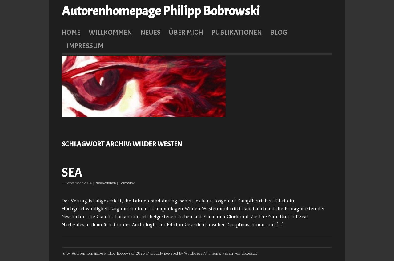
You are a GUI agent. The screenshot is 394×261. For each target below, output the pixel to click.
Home (71, 32)
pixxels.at (249, 253)
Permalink (127, 183)
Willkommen (110, 32)
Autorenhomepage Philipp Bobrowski (161, 11)
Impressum (85, 45)
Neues (150, 32)
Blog (278, 32)
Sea (72, 173)
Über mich (186, 32)
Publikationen (236, 32)
